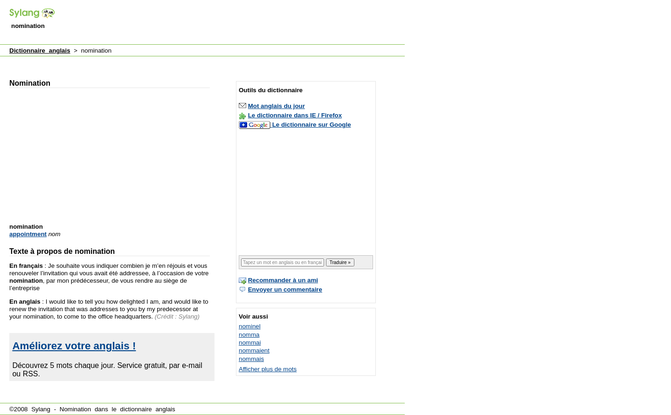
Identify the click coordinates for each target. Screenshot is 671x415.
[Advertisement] (235, 23)
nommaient (254, 350)
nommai (250, 342)
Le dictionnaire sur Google (311, 124)
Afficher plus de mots (268, 369)
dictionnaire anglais (147, 409)
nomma (249, 334)
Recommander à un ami (283, 280)
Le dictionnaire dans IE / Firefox (295, 115)
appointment (28, 234)
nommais (251, 358)
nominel (250, 326)
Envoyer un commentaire (285, 289)
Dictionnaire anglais (39, 50)
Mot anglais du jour (276, 105)
